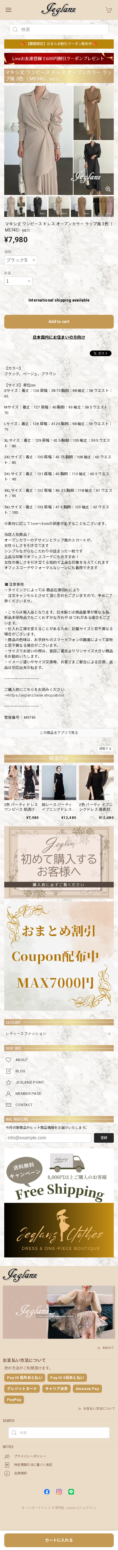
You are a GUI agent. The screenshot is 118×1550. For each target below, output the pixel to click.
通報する (105, 749)
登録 (103, 1138)
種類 (7, 252)
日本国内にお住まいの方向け (59, 337)
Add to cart (59, 321)
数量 (7, 273)
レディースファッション (26, 1034)
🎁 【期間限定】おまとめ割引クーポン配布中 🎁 (59, 44)
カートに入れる (59, 1540)
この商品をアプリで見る (59, 733)
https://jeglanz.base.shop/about (36, 695)
